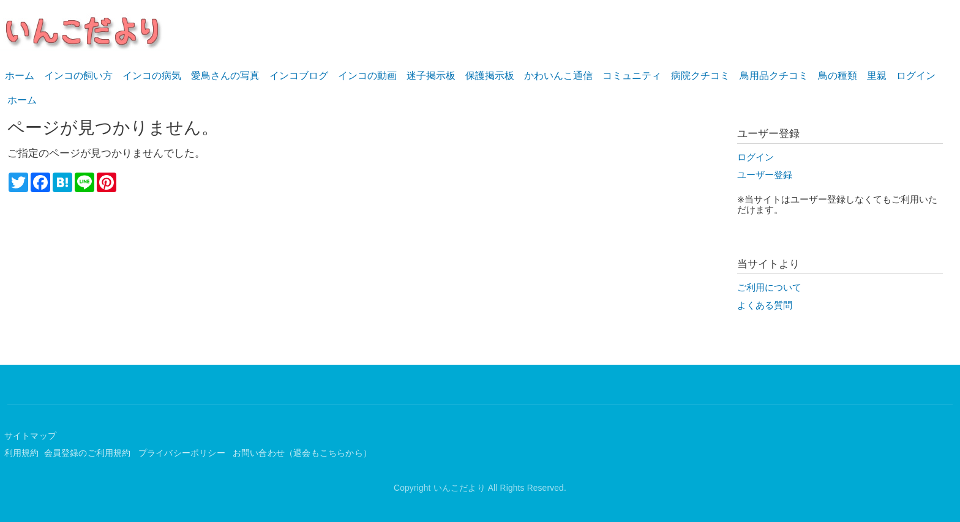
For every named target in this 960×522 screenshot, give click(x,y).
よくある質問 (764, 305)
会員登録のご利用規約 (88, 453)
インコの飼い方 (78, 75)
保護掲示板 (489, 75)
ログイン (916, 75)
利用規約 (21, 453)
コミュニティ (631, 75)
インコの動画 (367, 75)
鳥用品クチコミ (774, 75)
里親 (877, 75)
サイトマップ (30, 436)
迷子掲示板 (431, 75)
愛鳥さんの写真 (225, 75)
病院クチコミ (700, 75)
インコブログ (298, 75)
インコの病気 (151, 75)
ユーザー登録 (764, 175)
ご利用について (769, 288)
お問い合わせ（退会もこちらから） (302, 453)
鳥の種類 (837, 75)
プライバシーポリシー (183, 453)
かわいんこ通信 (558, 75)
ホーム (19, 75)
